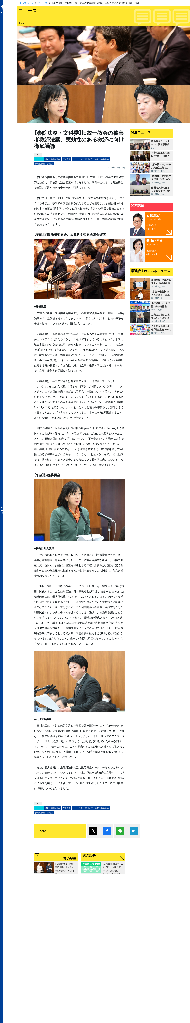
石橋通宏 (66, 159)
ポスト (93, 831)
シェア (107, 831)
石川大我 (89, 159)
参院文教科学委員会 (44, 163)
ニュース (42, 3)
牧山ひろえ (78, 159)
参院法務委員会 (102, 159)
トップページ (26, 3)
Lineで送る (120, 831)
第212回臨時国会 (52, 159)
